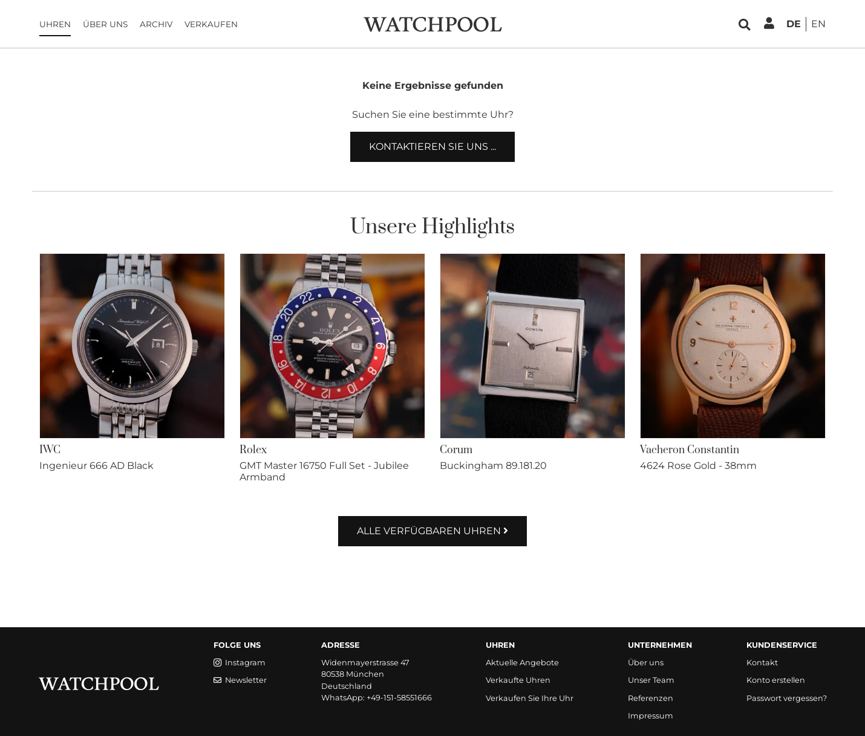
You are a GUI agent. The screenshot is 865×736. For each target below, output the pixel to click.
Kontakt (762, 662)
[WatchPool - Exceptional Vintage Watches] (432, 23)
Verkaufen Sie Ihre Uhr (529, 698)
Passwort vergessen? (786, 698)
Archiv (156, 24)
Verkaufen (211, 24)
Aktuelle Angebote (522, 662)
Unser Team (651, 680)
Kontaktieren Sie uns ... (432, 146)
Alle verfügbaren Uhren (432, 531)
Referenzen (650, 698)
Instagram (240, 662)
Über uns (105, 24)
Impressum (650, 715)
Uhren (55, 24)
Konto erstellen (775, 680)
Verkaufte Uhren (518, 680)
